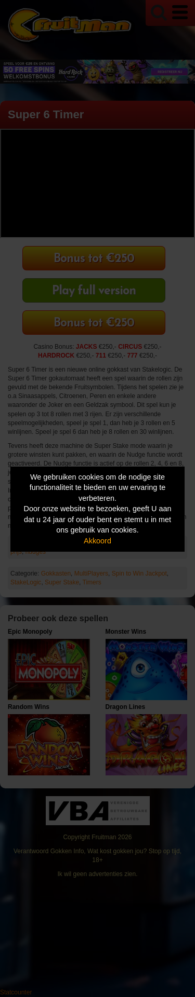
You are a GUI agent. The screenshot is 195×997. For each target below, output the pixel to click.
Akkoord (97, 541)
